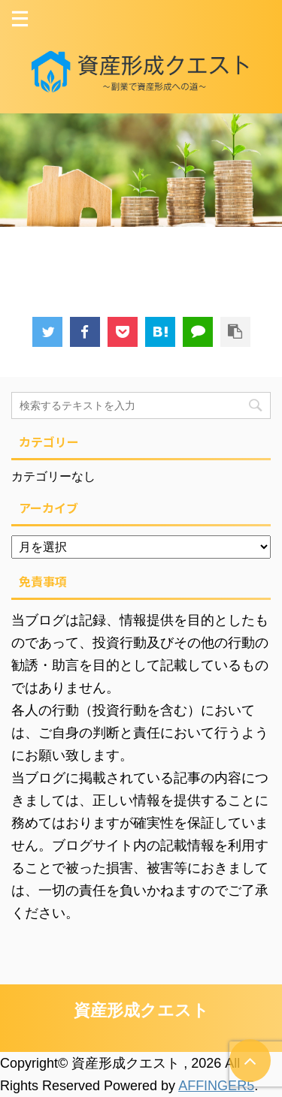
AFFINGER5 (216, 1085)
